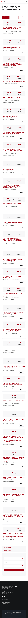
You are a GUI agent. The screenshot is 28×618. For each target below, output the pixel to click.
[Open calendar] (22, 562)
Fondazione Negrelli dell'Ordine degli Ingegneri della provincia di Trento (7, 603)
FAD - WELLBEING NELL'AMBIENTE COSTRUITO (14, 81)
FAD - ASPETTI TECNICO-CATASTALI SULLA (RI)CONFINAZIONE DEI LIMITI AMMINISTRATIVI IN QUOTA (14, 295)
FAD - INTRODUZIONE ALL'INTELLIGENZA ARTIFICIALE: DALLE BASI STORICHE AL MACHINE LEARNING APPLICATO (12, 330)
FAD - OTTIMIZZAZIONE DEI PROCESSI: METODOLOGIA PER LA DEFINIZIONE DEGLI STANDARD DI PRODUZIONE (12, 151)
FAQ (7, 593)
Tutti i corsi (6, 17)
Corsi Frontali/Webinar (14, 17)
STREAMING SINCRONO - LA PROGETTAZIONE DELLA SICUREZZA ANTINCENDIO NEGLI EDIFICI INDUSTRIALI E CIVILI (13, 419)
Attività (16, 589)
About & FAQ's (5, 599)
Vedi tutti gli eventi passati (7, 544)
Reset (14, 572)
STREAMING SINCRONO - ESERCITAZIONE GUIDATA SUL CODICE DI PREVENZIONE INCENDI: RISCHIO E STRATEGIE (14, 366)
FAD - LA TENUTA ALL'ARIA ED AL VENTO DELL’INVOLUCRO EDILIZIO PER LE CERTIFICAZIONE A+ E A (12, 29)
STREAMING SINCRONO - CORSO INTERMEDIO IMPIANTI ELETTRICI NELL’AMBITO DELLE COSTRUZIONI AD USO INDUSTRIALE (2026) (13, 535)
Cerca (14, 569)
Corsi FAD (22, 17)
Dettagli (21, 52)
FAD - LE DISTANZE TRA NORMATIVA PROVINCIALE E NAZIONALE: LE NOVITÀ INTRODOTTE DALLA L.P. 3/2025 (12, 186)
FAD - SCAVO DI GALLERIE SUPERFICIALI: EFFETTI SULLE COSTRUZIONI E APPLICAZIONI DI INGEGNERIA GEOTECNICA (13, 259)
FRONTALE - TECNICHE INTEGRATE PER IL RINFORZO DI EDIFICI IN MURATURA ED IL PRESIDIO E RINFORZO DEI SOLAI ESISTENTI (13, 515)
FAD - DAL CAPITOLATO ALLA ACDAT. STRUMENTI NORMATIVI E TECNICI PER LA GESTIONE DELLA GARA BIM (12, 64)
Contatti (4, 600)
